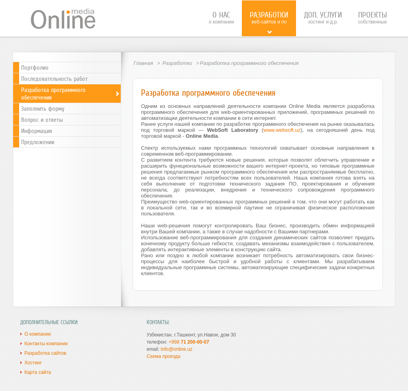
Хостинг (33, 363)
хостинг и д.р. (323, 17)
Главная (143, 63)
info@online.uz (176, 349)
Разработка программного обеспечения (70, 93)
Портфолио (35, 67)
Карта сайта (37, 372)
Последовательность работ (54, 78)
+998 (189, 342)
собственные (372, 17)
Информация (36, 131)
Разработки (177, 63)
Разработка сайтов (45, 353)
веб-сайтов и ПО (269, 22)
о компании (221, 17)
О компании (37, 334)
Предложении (37, 142)
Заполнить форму (43, 108)
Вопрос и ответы (42, 119)
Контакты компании (46, 343)
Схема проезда (163, 356)
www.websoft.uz (281, 130)
